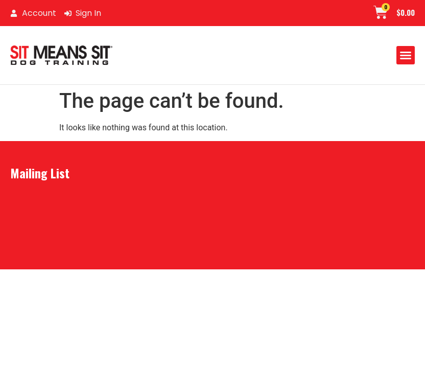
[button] (405, 55)
